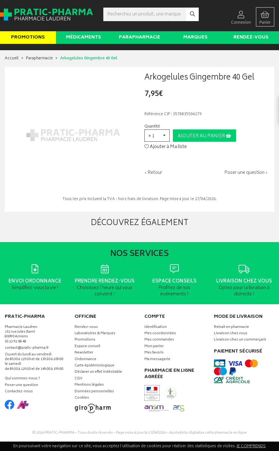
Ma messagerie (157, 359)
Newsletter (84, 353)
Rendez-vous (251, 37)
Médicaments (83, 37)
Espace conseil (87, 346)
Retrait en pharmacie (231, 327)
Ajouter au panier (204, 136)
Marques (195, 37)
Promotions (28, 37)
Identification (155, 327)
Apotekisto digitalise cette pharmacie (208, 433)
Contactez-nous (19, 392)
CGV (78, 379)
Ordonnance (85, 359)
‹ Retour (153, 173)
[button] (157, 135)
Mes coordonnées (160, 333)
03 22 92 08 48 (15, 342)
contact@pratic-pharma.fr (27, 349)
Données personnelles (94, 392)
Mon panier (154, 346)
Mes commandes (159, 340)
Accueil (12, 58)
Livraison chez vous (230, 333)
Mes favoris (154, 353)
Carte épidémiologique (94, 366)
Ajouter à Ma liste (165, 147)
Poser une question (21, 385)
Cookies (82, 398)
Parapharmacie (139, 37)
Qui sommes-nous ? (22, 379)
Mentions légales (89, 385)
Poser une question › (246, 173)
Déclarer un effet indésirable (98, 372)
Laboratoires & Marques (95, 333)
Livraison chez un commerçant (240, 340)
